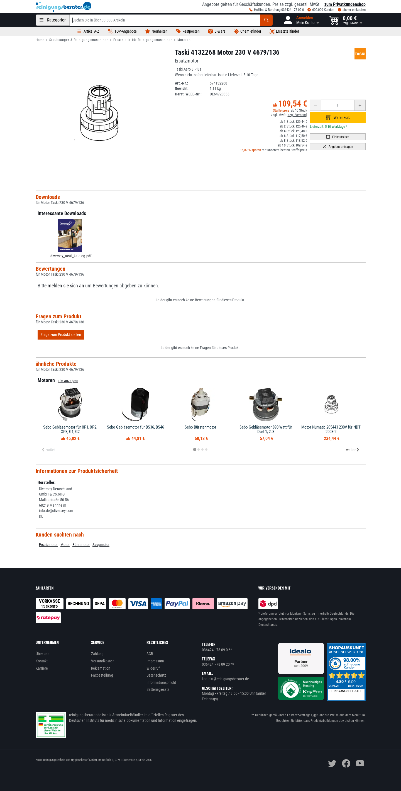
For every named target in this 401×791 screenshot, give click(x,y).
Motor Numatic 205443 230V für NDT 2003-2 (331, 429)
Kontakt (42, 661)
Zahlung (97, 653)
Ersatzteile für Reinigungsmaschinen (143, 40)
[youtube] (360, 763)
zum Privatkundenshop (345, 4)
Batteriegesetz (157, 689)
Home (40, 40)
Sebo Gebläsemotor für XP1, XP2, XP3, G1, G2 (70, 429)
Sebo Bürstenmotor (200, 427)
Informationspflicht (161, 682)
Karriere (42, 668)
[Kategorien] (53, 20)
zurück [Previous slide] (48, 450)
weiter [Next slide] (353, 450)
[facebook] (346, 763)
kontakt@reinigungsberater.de (225, 679)
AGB (149, 653)
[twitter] (332, 763)
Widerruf (153, 668)
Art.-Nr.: (181, 83)
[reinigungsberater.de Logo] (63, 7)
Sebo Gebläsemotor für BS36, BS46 (135, 427)
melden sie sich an (66, 285)
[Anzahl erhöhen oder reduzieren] (338, 105)
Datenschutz (156, 675)
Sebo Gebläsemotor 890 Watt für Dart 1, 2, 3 (265, 429)
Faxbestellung (102, 675)
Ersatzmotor (48, 544)
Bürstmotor (81, 544)
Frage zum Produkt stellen (61, 334)
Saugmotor (100, 544)
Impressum (155, 661)
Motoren (184, 40)
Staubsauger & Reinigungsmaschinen (79, 40)
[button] (301, 20)
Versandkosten (102, 661)
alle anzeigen (68, 380)
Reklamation (101, 668)
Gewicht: (182, 88)
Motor (65, 544)
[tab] (194, 449)
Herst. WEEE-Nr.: (188, 94)
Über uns (43, 653)
